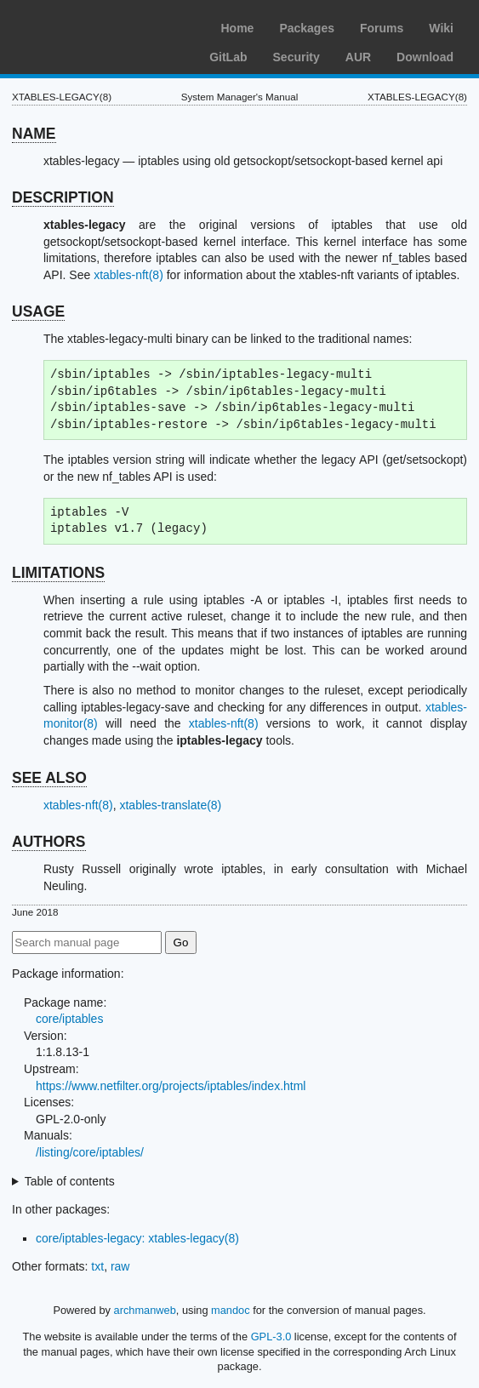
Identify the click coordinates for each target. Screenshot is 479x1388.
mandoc (230, 1310)
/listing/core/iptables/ (90, 1152)
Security (296, 57)
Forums (381, 28)
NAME (34, 133)
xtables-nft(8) (128, 275)
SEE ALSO (49, 777)
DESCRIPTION (63, 197)
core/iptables (69, 1018)
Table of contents (70, 1181)
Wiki (441, 28)
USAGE (38, 311)
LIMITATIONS (58, 572)
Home (237, 28)
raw (120, 1266)
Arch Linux (93, 26)
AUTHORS (49, 841)
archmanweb (145, 1310)
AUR (358, 57)
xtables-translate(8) (170, 805)
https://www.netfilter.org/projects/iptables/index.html (170, 1086)
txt (97, 1266)
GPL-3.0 (271, 1336)
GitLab (228, 57)
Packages (306, 28)
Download (424, 57)
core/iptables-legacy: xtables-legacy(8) (137, 1238)
